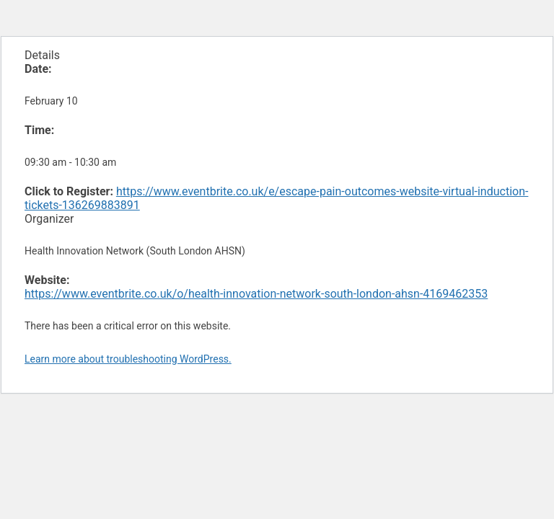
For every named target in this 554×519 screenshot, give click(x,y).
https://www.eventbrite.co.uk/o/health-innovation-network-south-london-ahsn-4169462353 (256, 294)
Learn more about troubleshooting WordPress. (128, 359)
